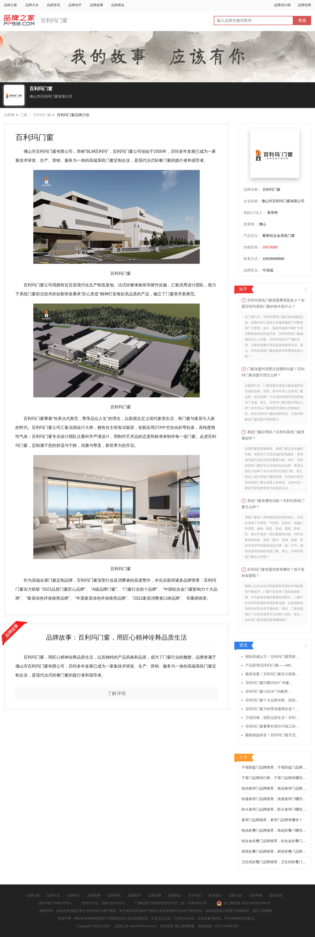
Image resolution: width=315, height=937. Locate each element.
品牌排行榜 (282, 5)
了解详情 (116, 693)
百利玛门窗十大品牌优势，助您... (272, 700)
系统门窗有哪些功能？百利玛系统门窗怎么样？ (273, 504)
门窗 (23, 115)
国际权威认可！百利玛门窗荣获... (272, 657)
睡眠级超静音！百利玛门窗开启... (272, 735)
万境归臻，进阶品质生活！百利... (272, 718)
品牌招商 (304, 5)
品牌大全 (32, 5)
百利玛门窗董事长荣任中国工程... (272, 726)
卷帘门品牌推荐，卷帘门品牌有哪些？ (272, 820)
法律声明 (255, 895)
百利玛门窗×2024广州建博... (268, 691)
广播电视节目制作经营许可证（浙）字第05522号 (170, 903)
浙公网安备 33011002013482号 (243, 903)
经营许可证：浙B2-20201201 (103, 903)
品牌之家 (10, 5)
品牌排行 (73, 895)
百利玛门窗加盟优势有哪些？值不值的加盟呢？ (273, 572)
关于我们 (195, 895)
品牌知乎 (75, 5)
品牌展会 (117, 5)
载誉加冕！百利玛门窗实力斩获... (272, 674)
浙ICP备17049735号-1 (55, 903)
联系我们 (215, 895)
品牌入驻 (235, 895)
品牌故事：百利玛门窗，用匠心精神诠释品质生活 (116, 637)
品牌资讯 (53, 5)
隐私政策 (275, 895)
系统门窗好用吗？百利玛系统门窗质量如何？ (273, 435)
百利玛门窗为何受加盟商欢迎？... (272, 709)
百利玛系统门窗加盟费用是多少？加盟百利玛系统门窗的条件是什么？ (273, 303)
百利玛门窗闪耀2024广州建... (268, 683)
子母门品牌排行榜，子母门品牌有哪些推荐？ (277, 778)
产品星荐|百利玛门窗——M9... (269, 665)
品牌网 (9, 115)
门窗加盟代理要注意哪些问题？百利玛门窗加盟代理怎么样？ (273, 372)
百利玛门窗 (54, 20)
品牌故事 (96, 5)
